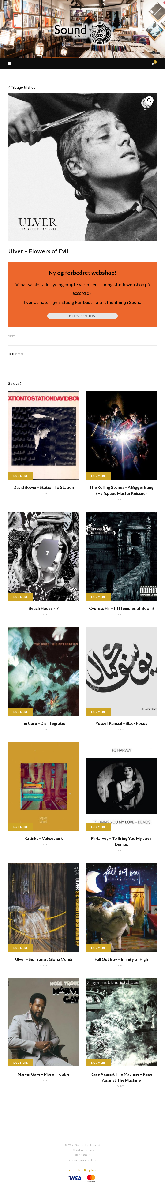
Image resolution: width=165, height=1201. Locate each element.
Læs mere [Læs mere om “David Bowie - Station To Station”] (20, 475)
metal (19, 353)
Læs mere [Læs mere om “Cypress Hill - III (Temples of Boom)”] (98, 596)
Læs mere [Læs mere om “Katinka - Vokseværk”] (20, 826)
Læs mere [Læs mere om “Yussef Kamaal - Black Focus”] (98, 711)
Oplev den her (82, 316)
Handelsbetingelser (82, 1170)
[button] (149, 100)
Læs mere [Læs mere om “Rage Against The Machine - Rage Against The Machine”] (98, 1062)
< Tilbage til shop (22, 87)
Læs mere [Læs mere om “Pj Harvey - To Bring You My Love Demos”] (98, 826)
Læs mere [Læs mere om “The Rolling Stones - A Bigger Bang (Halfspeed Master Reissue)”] (98, 475)
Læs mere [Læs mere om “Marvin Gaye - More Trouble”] (20, 1062)
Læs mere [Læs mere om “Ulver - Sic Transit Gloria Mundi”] (20, 947)
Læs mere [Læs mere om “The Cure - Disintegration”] (20, 711)
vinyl (12, 335)
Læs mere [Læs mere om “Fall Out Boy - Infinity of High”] (98, 947)
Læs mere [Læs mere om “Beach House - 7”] (20, 596)
